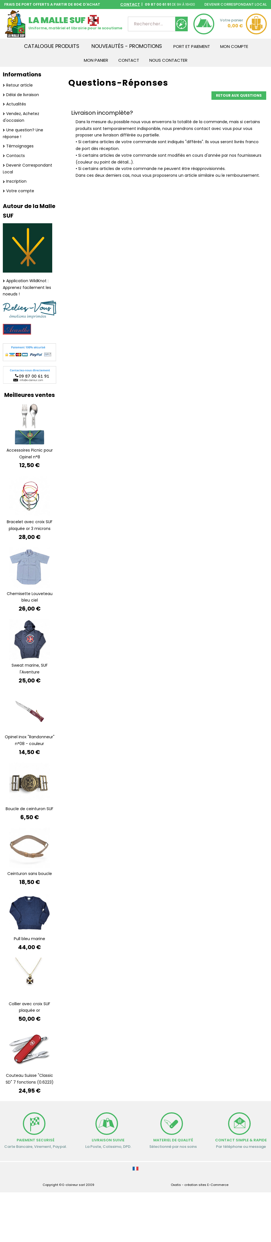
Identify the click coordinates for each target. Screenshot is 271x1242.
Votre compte (20, 191)
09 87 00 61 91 (157, 4)
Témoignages (20, 146)
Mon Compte (234, 46)
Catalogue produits (51, 46)
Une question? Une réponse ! (23, 133)
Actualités (16, 104)
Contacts (15, 155)
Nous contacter (168, 60)
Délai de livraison (22, 95)
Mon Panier (96, 60)
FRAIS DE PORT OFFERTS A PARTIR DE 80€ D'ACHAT (52, 4)
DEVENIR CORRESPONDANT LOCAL (235, 4)
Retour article (19, 85)
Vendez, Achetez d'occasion (21, 117)
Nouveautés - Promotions (126, 46)
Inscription (16, 181)
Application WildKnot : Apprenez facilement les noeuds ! (27, 287)
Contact (128, 60)
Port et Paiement (191, 46)
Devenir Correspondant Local (27, 168)
